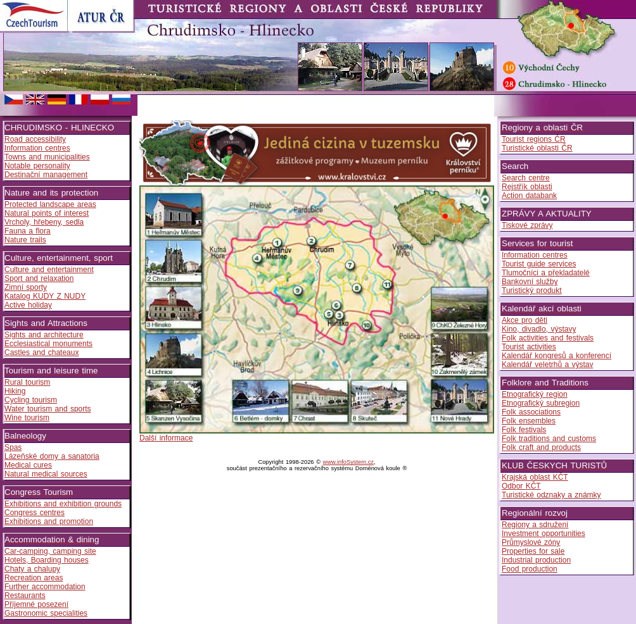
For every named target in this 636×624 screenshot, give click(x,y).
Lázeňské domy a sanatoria (51, 456)
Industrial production (536, 560)
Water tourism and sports (47, 408)
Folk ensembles (529, 420)
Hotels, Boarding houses (46, 560)
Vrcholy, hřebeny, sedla (44, 222)
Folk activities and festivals (548, 338)
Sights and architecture (44, 334)
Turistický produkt (532, 290)
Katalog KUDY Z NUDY (45, 296)
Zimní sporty (25, 287)
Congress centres (34, 512)
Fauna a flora (27, 231)
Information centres (37, 148)
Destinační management (45, 174)
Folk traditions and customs (549, 438)
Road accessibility (35, 139)
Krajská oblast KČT (535, 477)
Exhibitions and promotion (48, 521)
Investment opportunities (543, 533)
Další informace (166, 438)
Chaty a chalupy (32, 569)
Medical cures (28, 465)
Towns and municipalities (47, 157)
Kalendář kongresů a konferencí (556, 355)
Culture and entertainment (49, 269)
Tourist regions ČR (534, 139)
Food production (529, 569)
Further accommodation (45, 586)
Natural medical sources (45, 474)
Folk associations (531, 412)
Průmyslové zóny (531, 542)
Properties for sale (533, 551)
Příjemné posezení (36, 604)
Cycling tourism (30, 400)
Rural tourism (27, 382)
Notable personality (37, 165)
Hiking (14, 391)
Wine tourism (26, 417)
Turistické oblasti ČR (537, 148)
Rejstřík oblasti (527, 186)
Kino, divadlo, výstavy (539, 329)
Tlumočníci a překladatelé (546, 272)
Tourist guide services (539, 263)
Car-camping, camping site (50, 551)
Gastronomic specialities (45, 613)
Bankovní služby (529, 281)
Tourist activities (529, 346)
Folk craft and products (541, 447)
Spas (13, 447)
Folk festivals (524, 429)
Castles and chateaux (41, 352)
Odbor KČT (521, 486)
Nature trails (25, 239)
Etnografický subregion (541, 403)
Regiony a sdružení (535, 524)
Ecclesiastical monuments (48, 343)
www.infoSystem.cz (348, 462)
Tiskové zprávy (527, 225)
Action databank (529, 195)
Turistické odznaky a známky (551, 494)
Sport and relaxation (38, 278)
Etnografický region (535, 394)
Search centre (526, 177)
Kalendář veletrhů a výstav (547, 364)
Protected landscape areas (50, 204)
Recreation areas (33, 577)
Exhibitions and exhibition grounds (63, 503)
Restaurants (25, 595)
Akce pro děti (524, 320)
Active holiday (28, 305)
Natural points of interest (46, 213)
